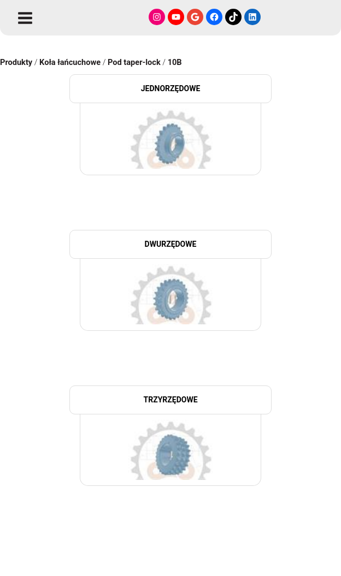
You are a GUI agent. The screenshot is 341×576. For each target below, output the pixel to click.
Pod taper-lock (134, 62)
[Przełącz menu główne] (25, 18)
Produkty (16, 62)
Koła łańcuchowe (70, 62)
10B (175, 62)
